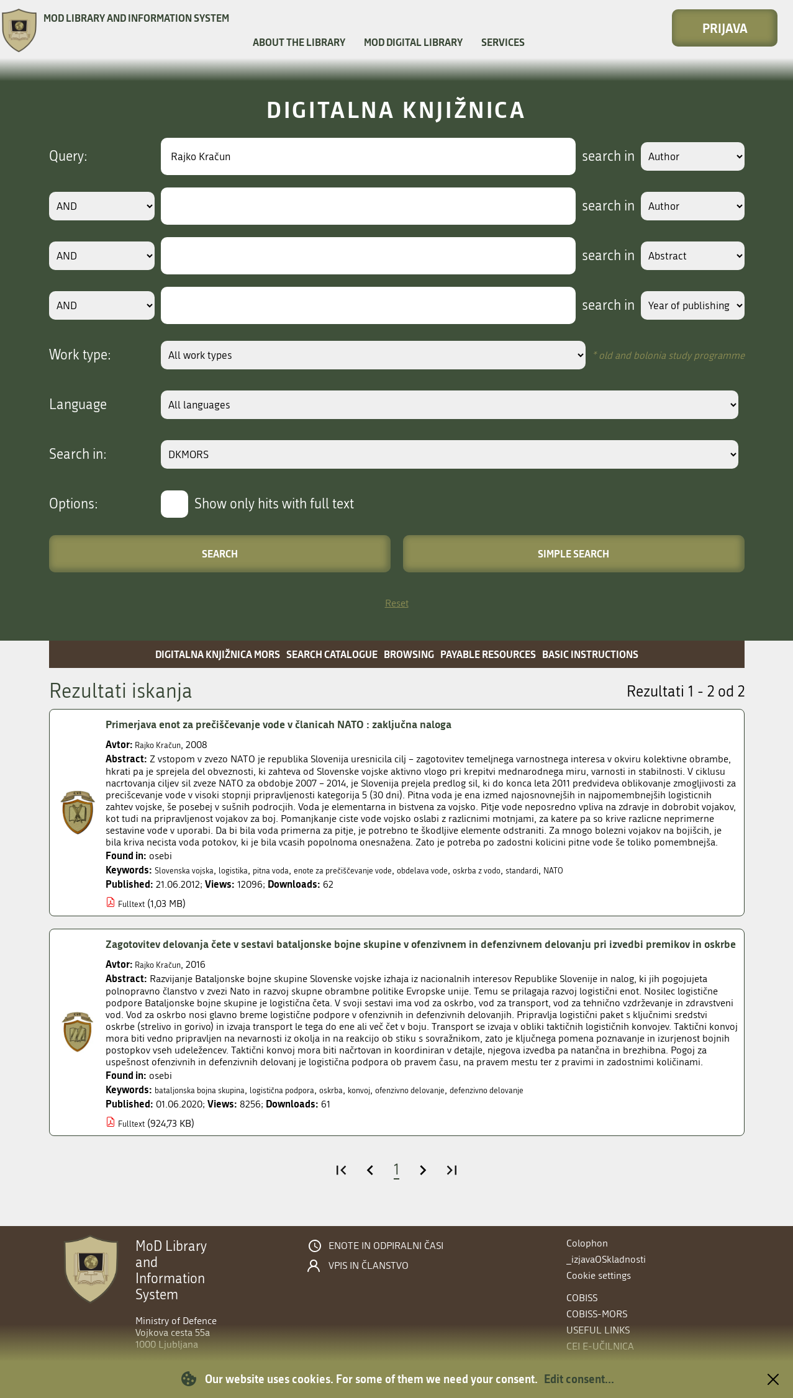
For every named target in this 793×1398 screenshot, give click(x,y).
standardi (596, 870)
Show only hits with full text (274, 504)
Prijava (725, 28)
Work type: (80, 355)
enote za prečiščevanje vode (380, 870)
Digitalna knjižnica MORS (217, 654)
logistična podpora (311, 1107)
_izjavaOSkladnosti (606, 1259)
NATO (633, 870)
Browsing (409, 654)
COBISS (581, 1298)
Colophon (587, 1243)
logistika (248, 870)
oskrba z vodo (541, 870)
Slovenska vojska (190, 870)
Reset (397, 603)
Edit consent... (579, 1379)
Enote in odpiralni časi (386, 1246)
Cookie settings (598, 1275)
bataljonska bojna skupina (210, 1107)
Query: (68, 156)
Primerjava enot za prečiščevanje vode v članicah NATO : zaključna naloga (306, 724)
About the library (299, 42)
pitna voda (293, 870)
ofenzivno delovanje (466, 1107)
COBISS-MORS (596, 1314)
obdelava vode (475, 870)
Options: (73, 504)
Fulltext (134, 903)
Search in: (78, 454)
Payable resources (488, 654)
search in (593, 156)
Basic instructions (590, 654)
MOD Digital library (413, 42)
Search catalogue (332, 654)
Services (503, 42)
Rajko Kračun (163, 745)
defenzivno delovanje (559, 1107)
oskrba (370, 1107)
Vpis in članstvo (369, 1266)
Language (78, 405)
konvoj (404, 1107)
